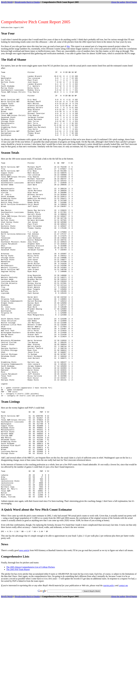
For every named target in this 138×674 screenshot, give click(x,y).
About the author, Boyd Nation (124, 2)
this (68, 46)
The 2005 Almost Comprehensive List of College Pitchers (30, 641)
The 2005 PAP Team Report (18, 643)
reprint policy (109, 659)
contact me (123, 659)
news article (24, 624)
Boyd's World (6, 2)
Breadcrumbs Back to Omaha (27, 2)
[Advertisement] (69, 11)
